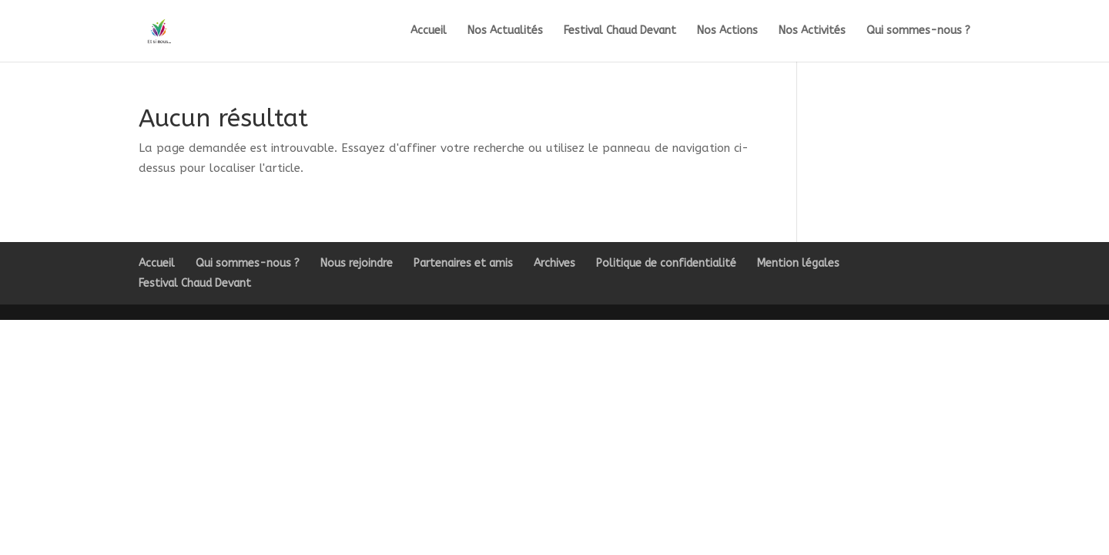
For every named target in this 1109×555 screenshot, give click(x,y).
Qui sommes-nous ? (918, 31)
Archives (554, 263)
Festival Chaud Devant (620, 31)
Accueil (428, 31)
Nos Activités (812, 31)
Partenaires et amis (463, 263)
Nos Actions (727, 31)
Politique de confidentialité (666, 263)
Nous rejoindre (356, 263)
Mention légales (798, 263)
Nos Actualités (505, 31)
